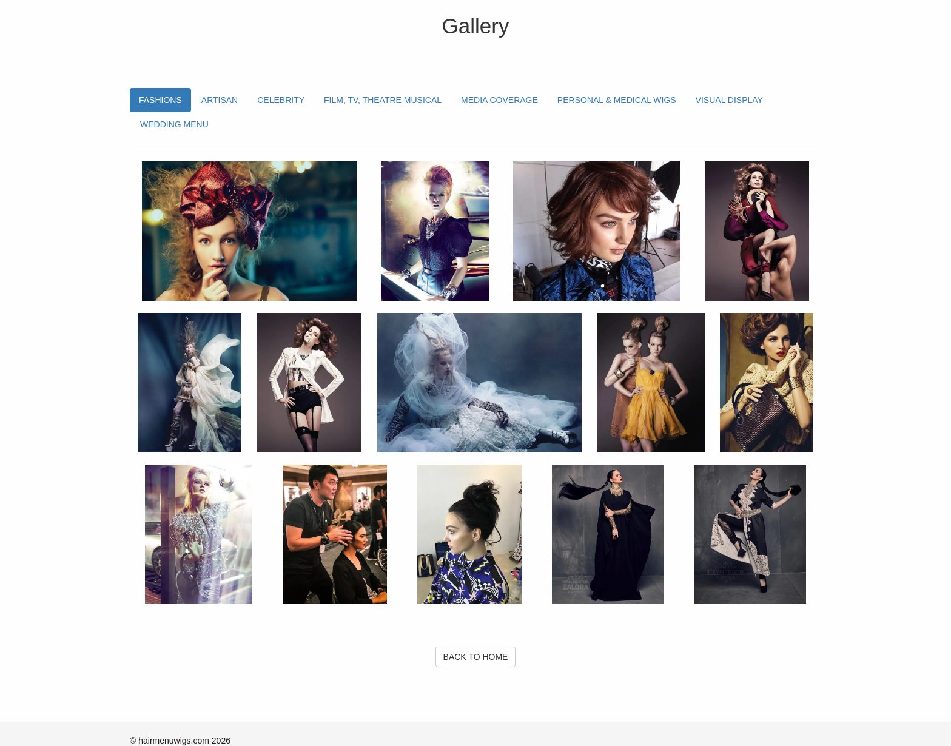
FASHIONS (160, 100)
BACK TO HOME (475, 657)
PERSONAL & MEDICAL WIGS (616, 100)
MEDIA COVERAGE (499, 100)
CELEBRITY (280, 100)
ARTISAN (219, 100)
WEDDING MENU (174, 124)
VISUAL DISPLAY (729, 100)
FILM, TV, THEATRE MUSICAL (383, 100)
